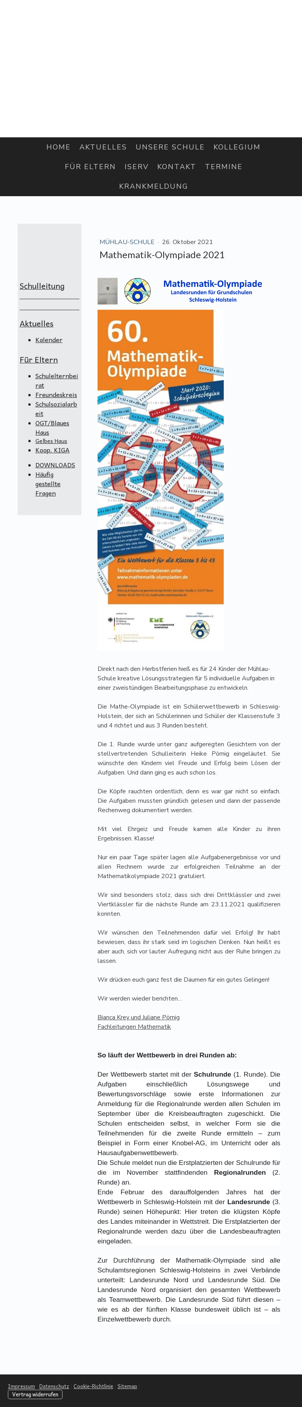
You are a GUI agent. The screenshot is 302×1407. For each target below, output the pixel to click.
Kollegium (237, 147)
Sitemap (127, 1386)
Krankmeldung (153, 186)
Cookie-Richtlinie (93, 1386)
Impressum (21, 1386)
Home (58, 147)
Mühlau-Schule (127, 242)
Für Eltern (90, 166)
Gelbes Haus (51, 440)
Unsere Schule (170, 147)
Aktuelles (103, 147)
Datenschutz (54, 1386)
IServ (137, 166)
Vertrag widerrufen (35, 1394)
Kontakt (176, 166)
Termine (224, 166)
